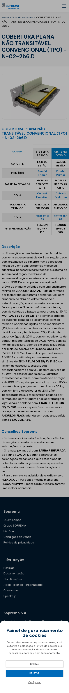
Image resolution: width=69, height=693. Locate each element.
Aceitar (34, 664)
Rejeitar (34, 673)
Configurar (34, 682)
